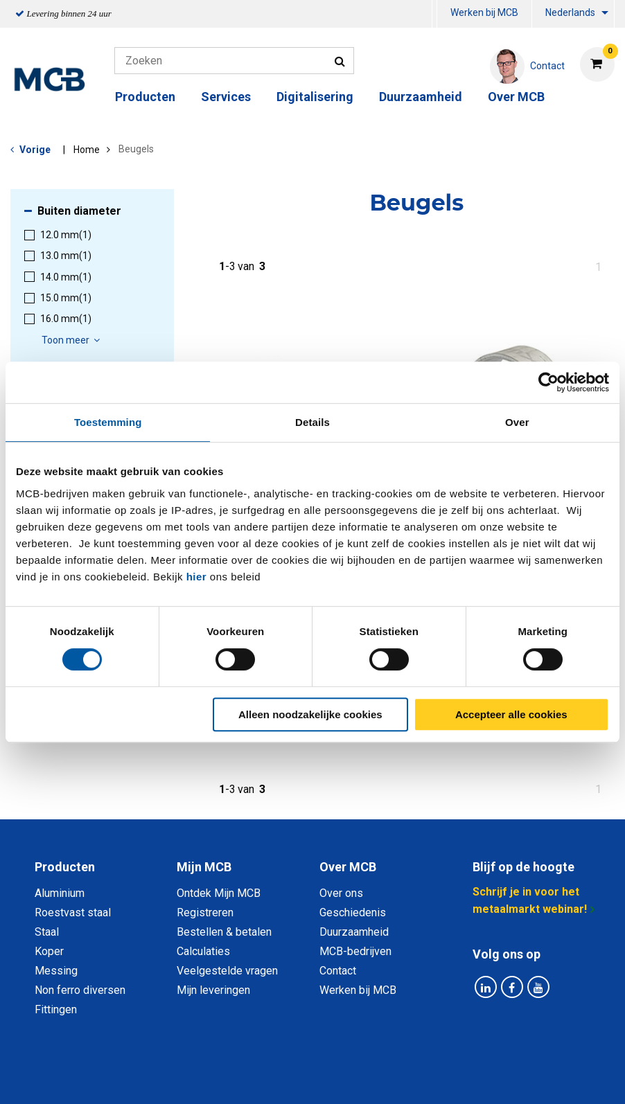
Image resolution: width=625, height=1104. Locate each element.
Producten (145, 96)
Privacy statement (163, 1078)
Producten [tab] (65, 867)
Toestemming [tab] (108, 422)
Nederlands (570, 12)
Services (226, 96)
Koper (49, 951)
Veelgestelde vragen (227, 970)
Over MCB (516, 96)
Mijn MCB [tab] (204, 867)
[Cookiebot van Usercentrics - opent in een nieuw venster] (548, 382)
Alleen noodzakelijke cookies (310, 714)
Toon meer (73, 340)
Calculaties (203, 951)
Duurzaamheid (420, 96)
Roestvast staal (73, 912)
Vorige (35, 149)
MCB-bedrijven (355, 951)
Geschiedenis (352, 912)
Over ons (341, 893)
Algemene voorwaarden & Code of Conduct (330, 1078)
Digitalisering (314, 96)
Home (86, 149)
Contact (337, 970)
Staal (47, 931)
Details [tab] (312, 422)
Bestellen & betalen (224, 931)
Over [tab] (517, 422)
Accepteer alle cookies (511, 714)
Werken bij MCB (484, 12)
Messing (56, 970)
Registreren (205, 912)
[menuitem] (434, 14)
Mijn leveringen (213, 990)
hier (196, 576)
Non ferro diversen (80, 990)
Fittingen (56, 1009)
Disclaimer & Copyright (509, 1078)
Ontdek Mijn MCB (219, 893)
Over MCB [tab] (347, 867)
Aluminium (60, 893)
